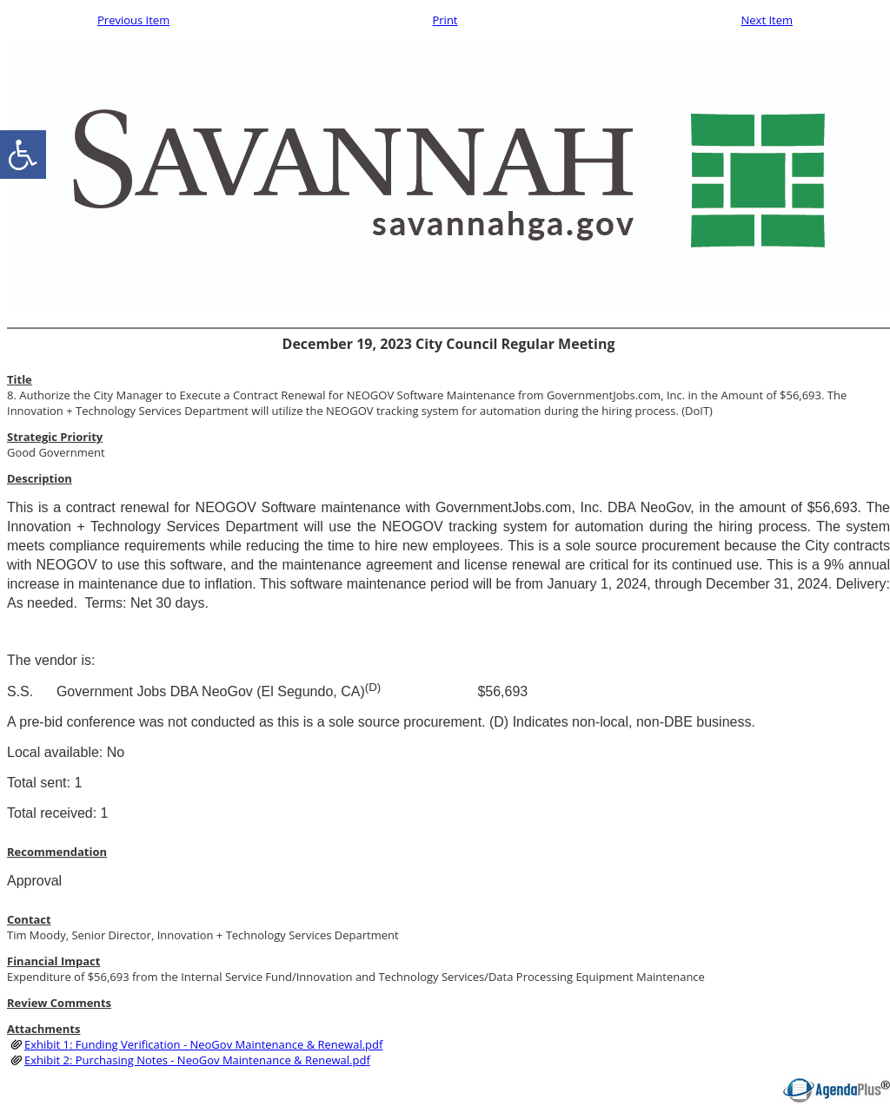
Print (444, 20)
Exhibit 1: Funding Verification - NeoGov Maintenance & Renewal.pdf (203, 1044)
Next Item (767, 20)
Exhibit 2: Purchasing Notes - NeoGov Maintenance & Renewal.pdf (197, 1060)
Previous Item (133, 20)
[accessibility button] (23, 154)
